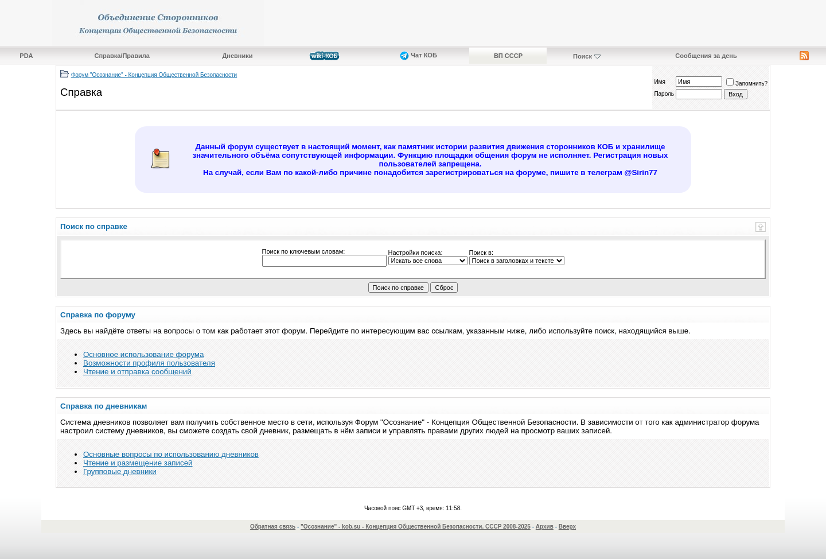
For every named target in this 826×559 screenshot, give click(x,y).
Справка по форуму (97, 314)
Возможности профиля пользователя (149, 363)
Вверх (567, 526)
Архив (545, 526)
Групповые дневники (120, 471)
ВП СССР (508, 55)
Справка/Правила (122, 55)
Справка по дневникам (103, 406)
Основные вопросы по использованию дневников (171, 454)
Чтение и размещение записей (138, 463)
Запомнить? (746, 83)
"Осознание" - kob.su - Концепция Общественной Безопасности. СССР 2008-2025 (416, 526)
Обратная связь (272, 526)
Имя (659, 82)
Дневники (237, 55)
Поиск (582, 56)
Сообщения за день (706, 55)
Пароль (664, 94)
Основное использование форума (143, 354)
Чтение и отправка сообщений (137, 371)
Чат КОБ (418, 55)
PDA (26, 55)
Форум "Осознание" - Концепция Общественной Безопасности (154, 75)
